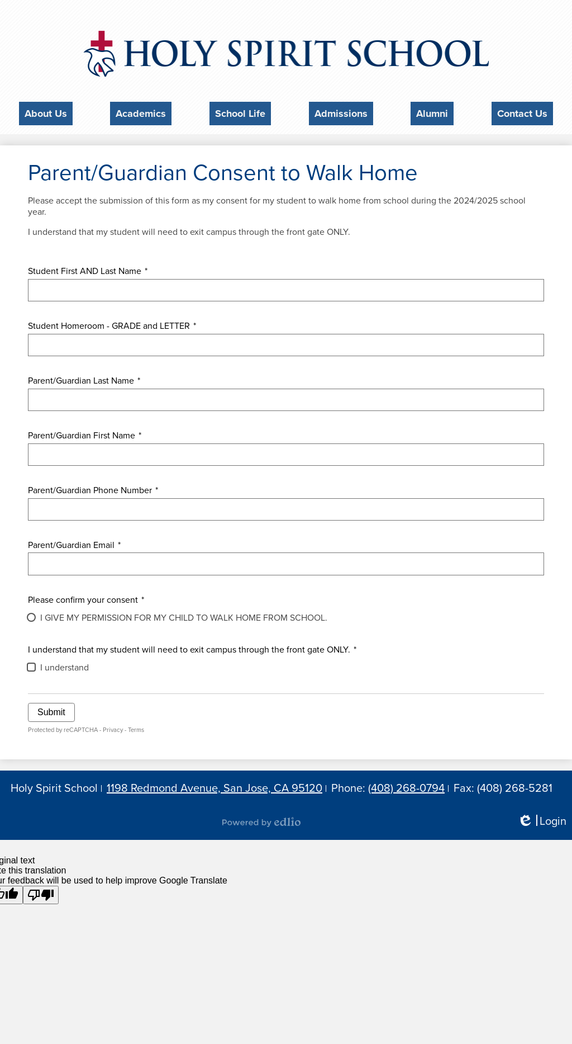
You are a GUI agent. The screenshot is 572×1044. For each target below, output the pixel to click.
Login (541, 819)
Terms (136, 727)
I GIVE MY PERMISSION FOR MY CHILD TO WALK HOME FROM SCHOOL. (183, 614)
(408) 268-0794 (406, 785)
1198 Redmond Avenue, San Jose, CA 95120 (214, 785)
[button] (45, 112)
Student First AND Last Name (87, 267)
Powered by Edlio (261, 819)
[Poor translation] (41, 892)
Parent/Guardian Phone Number (93, 487)
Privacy (113, 727)
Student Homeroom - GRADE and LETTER (112, 322)
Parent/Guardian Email (74, 541)
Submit (51, 709)
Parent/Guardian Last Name (84, 377)
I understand (64, 664)
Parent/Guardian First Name (84, 432)
